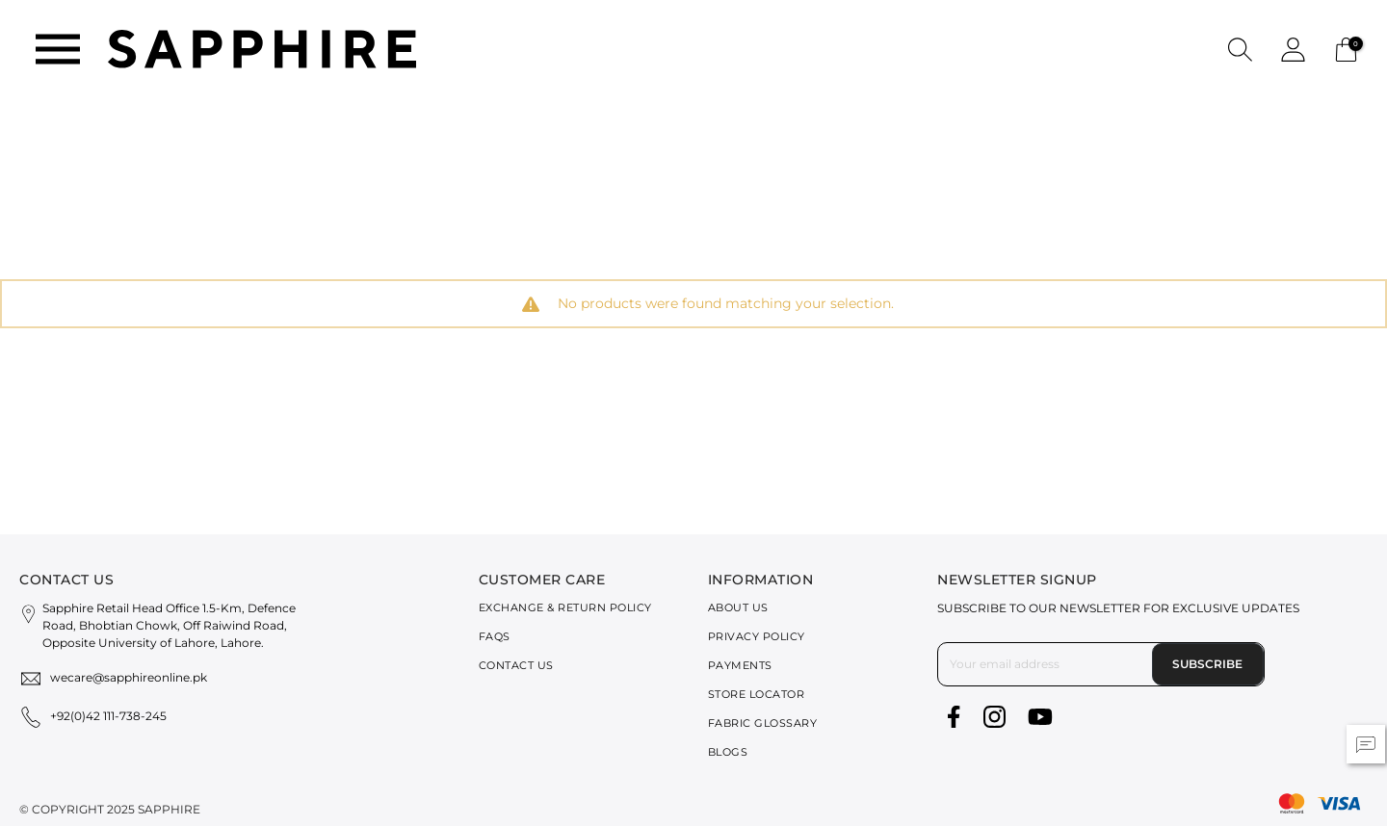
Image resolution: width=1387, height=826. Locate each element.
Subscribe (1207, 664)
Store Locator (756, 694)
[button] (1240, 49)
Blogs (728, 752)
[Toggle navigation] (58, 49)
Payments (740, 665)
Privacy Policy (756, 636)
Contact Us (516, 665)
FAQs (494, 636)
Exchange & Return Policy (565, 607)
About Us (738, 607)
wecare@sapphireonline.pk (128, 677)
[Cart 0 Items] (1346, 48)
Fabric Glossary (763, 723)
